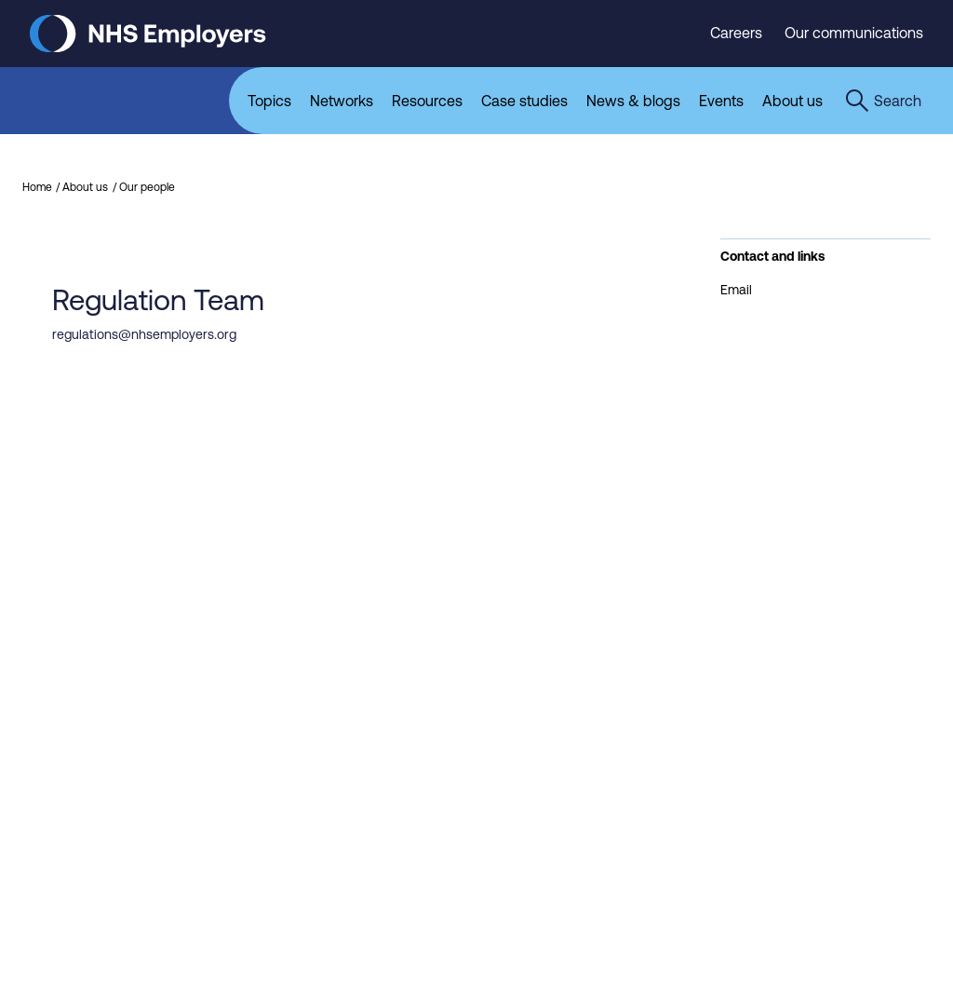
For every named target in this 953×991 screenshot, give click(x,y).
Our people (147, 187)
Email (736, 289)
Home (37, 187)
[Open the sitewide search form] (883, 100)
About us (85, 187)
